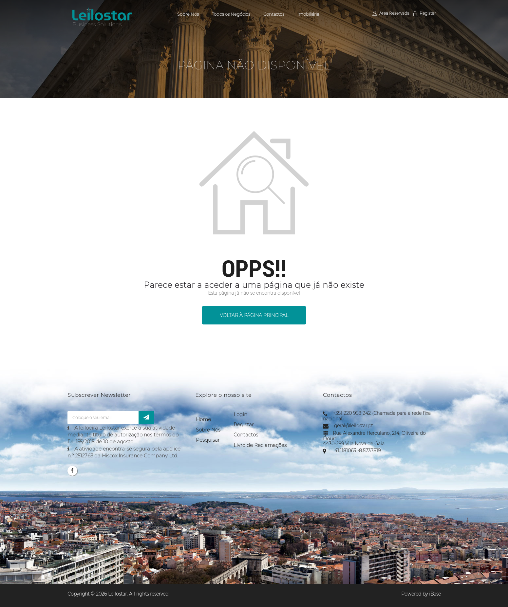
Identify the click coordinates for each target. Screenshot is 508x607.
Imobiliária (308, 14)
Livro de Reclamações (260, 445)
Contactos (273, 14)
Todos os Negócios (231, 14)
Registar (424, 13)
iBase (435, 594)
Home (203, 419)
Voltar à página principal (254, 315)
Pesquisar (208, 440)
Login (240, 414)
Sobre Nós (188, 14)
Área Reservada (390, 13)
